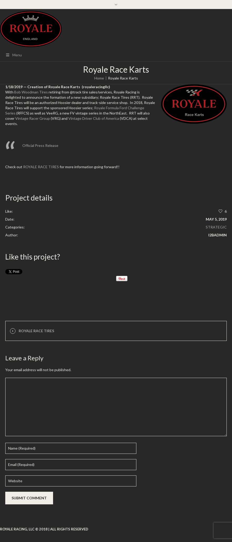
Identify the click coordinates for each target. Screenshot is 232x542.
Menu (13, 55)
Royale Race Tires (36, 331)
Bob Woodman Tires (31, 92)
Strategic (216, 227)
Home (99, 78)
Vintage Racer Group (32, 118)
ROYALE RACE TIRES (41, 167)
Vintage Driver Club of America (93, 118)
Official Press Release (40, 145)
